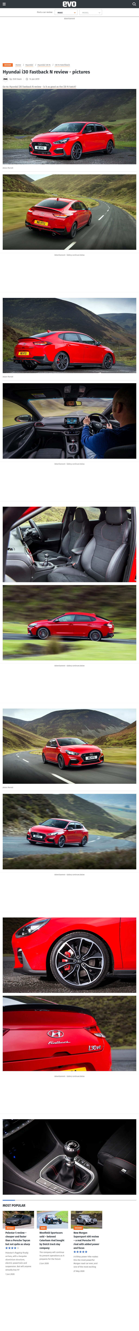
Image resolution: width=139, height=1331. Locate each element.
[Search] (134, 4)
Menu (4, 4)
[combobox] (56, 12)
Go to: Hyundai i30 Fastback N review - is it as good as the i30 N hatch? (39, 87)
